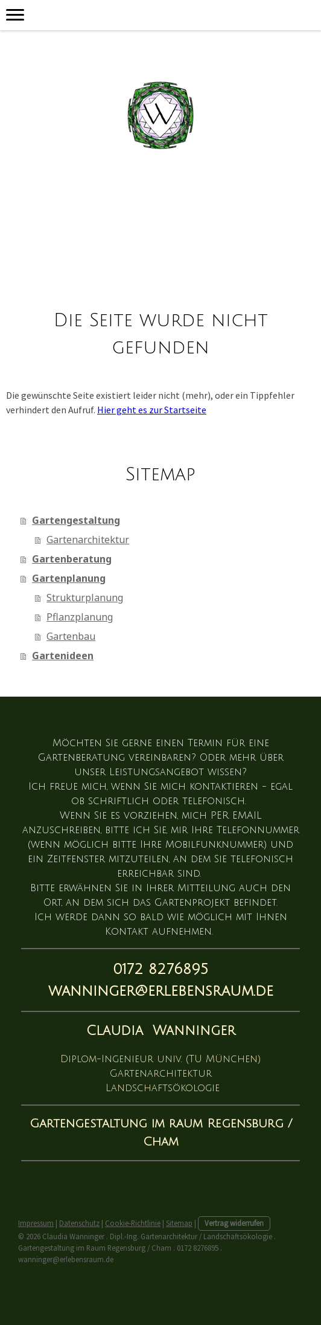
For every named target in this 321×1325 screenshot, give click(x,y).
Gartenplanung (69, 578)
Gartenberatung (72, 559)
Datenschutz (79, 1223)
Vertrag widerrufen (234, 1223)
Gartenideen (63, 655)
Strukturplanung (84, 597)
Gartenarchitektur (87, 539)
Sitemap (179, 1223)
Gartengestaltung (76, 520)
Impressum (36, 1223)
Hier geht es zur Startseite (151, 410)
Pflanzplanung (79, 617)
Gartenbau (70, 636)
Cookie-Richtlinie (132, 1223)
